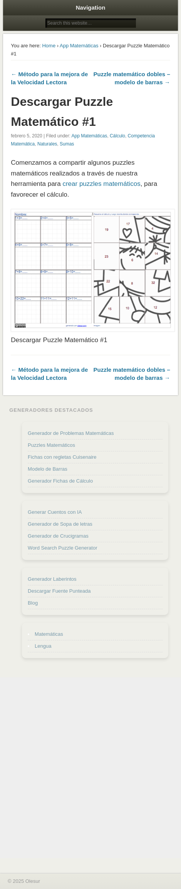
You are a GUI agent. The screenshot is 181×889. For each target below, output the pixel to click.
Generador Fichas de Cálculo (60, 481)
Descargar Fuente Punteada (59, 591)
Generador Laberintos (52, 579)
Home (48, 45)
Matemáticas (49, 634)
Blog (33, 603)
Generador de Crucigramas (58, 536)
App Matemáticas (79, 45)
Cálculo (117, 136)
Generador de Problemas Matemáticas (71, 433)
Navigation (91, 7)
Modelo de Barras (47, 469)
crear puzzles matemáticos (101, 183)
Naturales (47, 144)
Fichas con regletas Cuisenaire (62, 457)
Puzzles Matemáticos (51, 445)
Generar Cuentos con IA (55, 512)
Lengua (43, 646)
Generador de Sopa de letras (60, 524)
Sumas (67, 144)
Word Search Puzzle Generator (62, 548)
